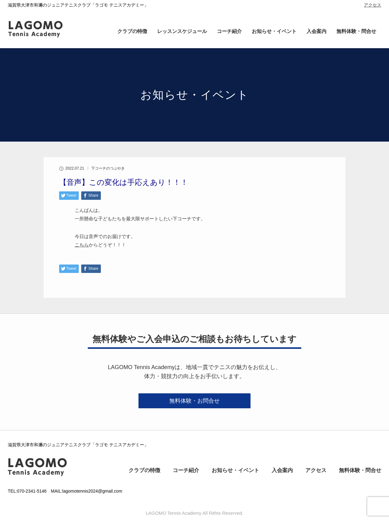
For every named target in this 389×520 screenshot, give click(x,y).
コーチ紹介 (229, 31)
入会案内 (316, 31)
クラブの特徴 (132, 31)
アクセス (372, 4)
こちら (82, 244)
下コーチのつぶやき (108, 168)
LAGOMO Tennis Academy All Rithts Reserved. (194, 513)
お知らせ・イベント (274, 31)
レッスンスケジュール (182, 31)
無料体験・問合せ (356, 31)
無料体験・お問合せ (194, 401)
